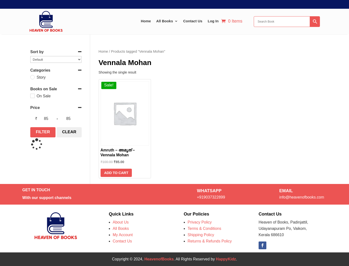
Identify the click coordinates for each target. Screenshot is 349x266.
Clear (69, 132)
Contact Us (192, 21)
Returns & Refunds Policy (210, 241)
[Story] (32, 77)
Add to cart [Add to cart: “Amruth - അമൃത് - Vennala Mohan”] (116, 173)
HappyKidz (226, 259)
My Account (123, 235)
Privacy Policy (200, 222)
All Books (164, 21)
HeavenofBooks (159, 259)
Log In (213, 21)
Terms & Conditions (204, 228)
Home (146, 21)
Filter (43, 132)
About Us (121, 222)
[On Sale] (32, 96)
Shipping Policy (201, 235)
